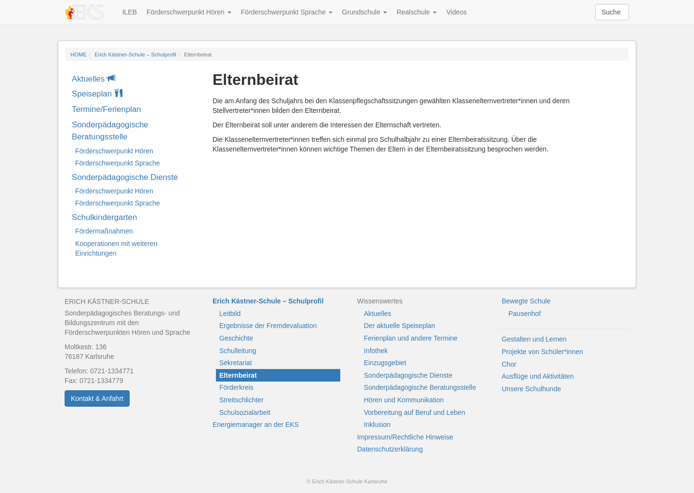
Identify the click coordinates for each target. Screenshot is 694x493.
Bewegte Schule (526, 301)
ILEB (129, 12)
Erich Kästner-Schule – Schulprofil (135, 54)
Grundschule (364, 12)
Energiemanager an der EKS (256, 424)
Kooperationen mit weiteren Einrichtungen (116, 248)
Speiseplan (97, 93)
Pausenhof (524, 313)
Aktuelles (93, 78)
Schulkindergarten (104, 217)
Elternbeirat (238, 375)
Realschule (417, 12)
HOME (78, 54)
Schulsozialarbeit (244, 412)
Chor (509, 364)
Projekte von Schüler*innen (542, 352)
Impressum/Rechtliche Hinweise (405, 437)
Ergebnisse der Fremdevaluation (268, 325)
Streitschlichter (241, 400)
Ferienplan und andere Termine (410, 338)
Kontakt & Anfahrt (97, 398)
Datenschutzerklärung (390, 449)
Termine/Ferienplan (106, 109)
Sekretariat (235, 363)
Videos (456, 12)
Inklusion (377, 424)
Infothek (376, 351)
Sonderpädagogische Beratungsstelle (110, 130)
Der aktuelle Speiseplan (399, 325)
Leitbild (229, 313)
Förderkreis (236, 387)
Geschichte (236, 338)
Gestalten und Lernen (534, 339)
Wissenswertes (379, 301)
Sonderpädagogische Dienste (125, 177)
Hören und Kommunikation (404, 400)
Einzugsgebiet (385, 363)
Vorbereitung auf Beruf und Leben (414, 412)
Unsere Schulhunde (531, 389)
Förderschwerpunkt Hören (189, 12)
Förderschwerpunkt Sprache (287, 12)
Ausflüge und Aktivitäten (538, 376)
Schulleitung (237, 351)
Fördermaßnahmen (104, 231)
